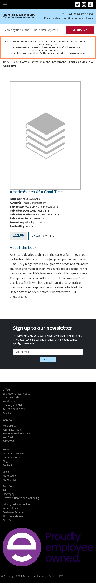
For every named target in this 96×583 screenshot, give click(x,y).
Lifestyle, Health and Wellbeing (21, 498)
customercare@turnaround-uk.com (72, 18)
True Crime (9, 486)
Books (16, 62)
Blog (5, 461)
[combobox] (34, 30)
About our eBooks (13, 516)
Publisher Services (13, 453)
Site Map (8, 520)
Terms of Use (10, 508)
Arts (25, 62)
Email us (7, 413)
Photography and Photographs (48, 62)
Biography (8, 494)
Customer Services (14, 512)
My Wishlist (9, 480)
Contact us (9, 465)
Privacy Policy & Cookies (17, 504)
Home (6, 62)
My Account (9, 476)
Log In (6, 472)
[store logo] (19, 16)
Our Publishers (11, 457)
